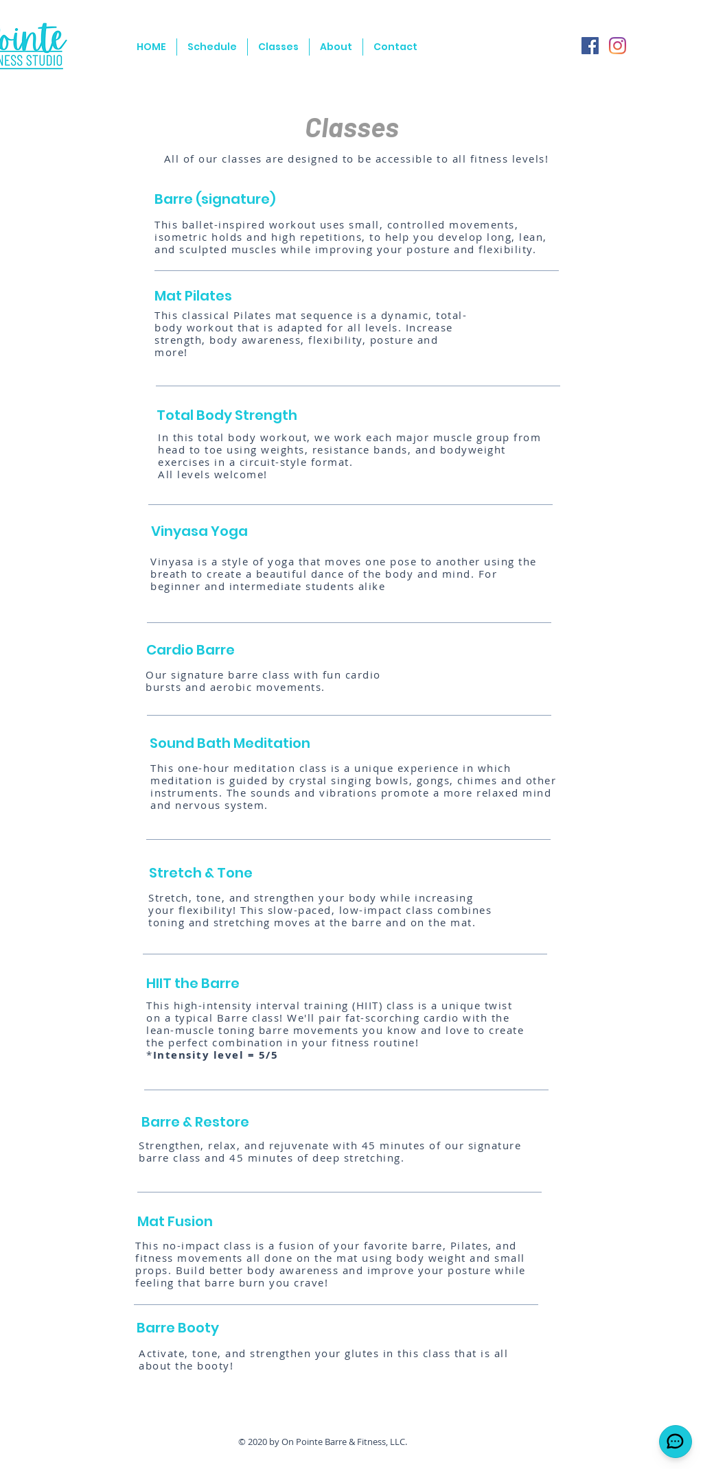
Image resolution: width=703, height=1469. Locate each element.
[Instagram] (617, 45)
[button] (278, 47)
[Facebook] (590, 45)
